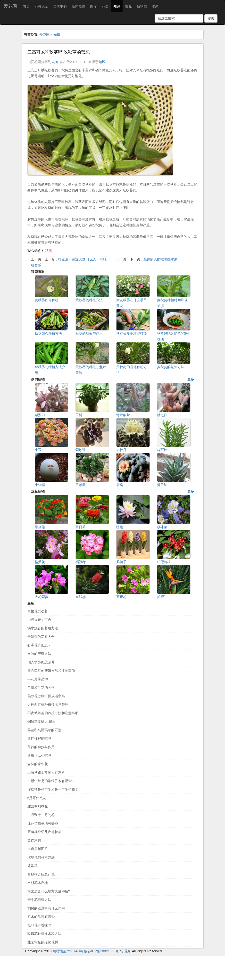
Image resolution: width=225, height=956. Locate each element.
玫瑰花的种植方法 (41, 857)
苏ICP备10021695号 (103, 951)
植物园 (142, 6)
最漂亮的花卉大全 (41, 637)
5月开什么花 (36, 798)
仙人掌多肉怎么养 (41, 662)
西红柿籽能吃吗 (39, 738)
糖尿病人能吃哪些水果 (160, 259)
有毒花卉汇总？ (39, 645)
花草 (127, 951)
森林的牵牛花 (37, 764)
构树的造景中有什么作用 (46, 908)
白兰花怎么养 (37, 611)
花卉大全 (41, 6)
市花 (128, 6)
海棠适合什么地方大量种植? (48, 891)
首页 (26, 6)
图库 (93, 6)
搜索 (211, 18)
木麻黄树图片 (37, 849)
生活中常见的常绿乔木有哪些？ (51, 781)
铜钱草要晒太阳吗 (41, 721)
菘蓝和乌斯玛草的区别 (44, 730)
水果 (155, 6)
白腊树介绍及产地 (41, 874)
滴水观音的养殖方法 (42, 628)
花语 (105, 6)
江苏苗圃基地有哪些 (42, 823)
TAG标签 (80, 951)
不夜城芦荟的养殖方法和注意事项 (52, 713)
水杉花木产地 (37, 883)
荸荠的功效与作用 (41, 747)
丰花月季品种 (37, 679)
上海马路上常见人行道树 (46, 772)
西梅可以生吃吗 (39, 755)
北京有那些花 (37, 806)
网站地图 (59, 951)
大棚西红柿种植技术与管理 (47, 704)
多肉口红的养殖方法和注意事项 (51, 670)
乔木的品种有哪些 (41, 917)
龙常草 (32, 866)
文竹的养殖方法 (39, 654)
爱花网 (10, 6)
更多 (190, 379)
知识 (116, 6)
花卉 (55, 62)
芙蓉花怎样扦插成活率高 (46, 696)
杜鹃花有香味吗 (39, 925)
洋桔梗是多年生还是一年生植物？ (52, 789)
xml (69, 951)
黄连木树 (34, 840)
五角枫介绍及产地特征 (44, 832)
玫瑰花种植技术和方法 (44, 934)
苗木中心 (60, 6)
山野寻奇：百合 (39, 620)
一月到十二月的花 (41, 815)
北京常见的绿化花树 (42, 942)
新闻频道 (78, 6)
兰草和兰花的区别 (41, 687)
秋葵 (48, 251)
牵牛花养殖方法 (39, 900)
